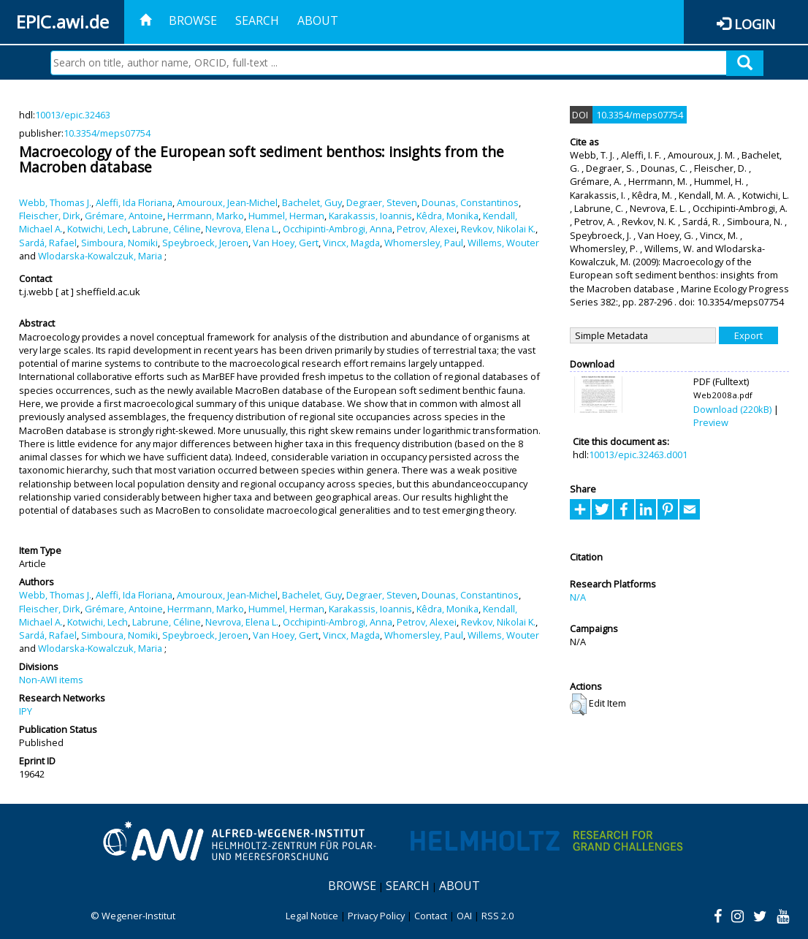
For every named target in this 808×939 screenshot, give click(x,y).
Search (257, 20)
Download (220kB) (732, 409)
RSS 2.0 (497, 915)
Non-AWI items (51, 679)
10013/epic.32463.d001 (638, 454)
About (317, 20)
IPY (25, 711)
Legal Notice (312, 915)
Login (754, 24)
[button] (578, 704)
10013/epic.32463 (72, 114)
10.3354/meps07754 (107, 133)
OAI (464, 915)
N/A (578, 597)
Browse (193, 20)
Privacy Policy (376, 915)
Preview (710, 422)
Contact (430, 915)
